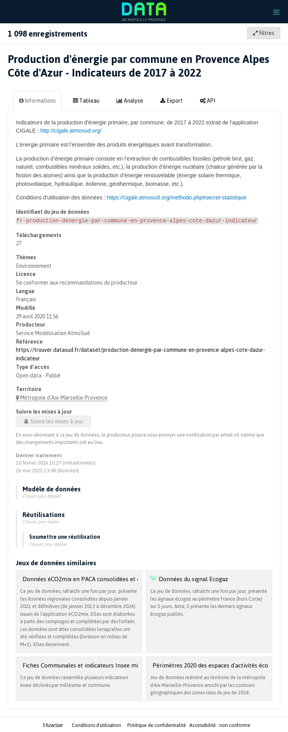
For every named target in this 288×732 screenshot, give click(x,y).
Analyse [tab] (129, 100)
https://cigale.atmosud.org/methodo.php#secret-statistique (177, 197)
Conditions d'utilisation (97, 725)
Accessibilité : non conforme (219, 725)
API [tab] (207, 100)
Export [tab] (171, 100)
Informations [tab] (37, 100)
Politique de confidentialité (157, 725)
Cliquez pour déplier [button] (42, 495)
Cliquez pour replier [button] (41, 521)
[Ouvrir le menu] (276, 11)
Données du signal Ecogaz (193, 578)
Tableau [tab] (86, 100)
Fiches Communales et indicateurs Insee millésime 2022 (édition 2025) (116, 664)
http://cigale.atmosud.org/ (70, 131)
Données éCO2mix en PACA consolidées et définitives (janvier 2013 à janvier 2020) (131, 578)
